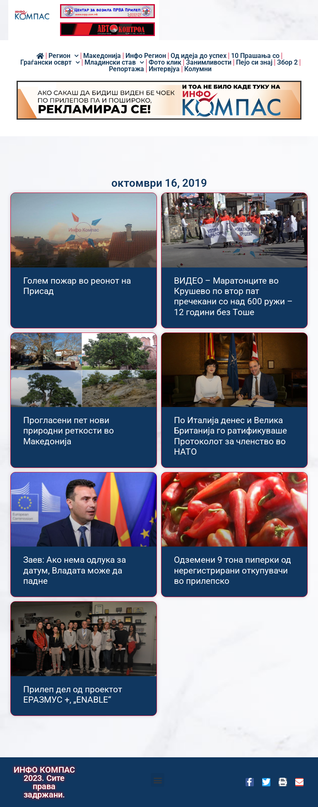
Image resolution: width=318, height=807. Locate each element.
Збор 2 (287, 62)
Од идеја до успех (198, 56)
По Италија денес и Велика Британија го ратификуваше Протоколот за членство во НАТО (230, 436)
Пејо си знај (254, 62)
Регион (63, 56)
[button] (157, 780)
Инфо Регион (145, 56)
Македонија (102, 56)
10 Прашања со (255, 56)
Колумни (198, 69)
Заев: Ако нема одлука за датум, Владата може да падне (74, 570)
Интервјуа (164, 69)
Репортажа (126, 69)
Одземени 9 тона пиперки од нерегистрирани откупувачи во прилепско (232, 570)
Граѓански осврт (50, 62)
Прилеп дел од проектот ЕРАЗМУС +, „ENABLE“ (72, 694)
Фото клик (165, 62)
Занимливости (208, 62)
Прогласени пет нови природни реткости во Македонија (68, 430)
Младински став (114, 62)
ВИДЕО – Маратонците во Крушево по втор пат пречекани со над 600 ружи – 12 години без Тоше (233, 296)
